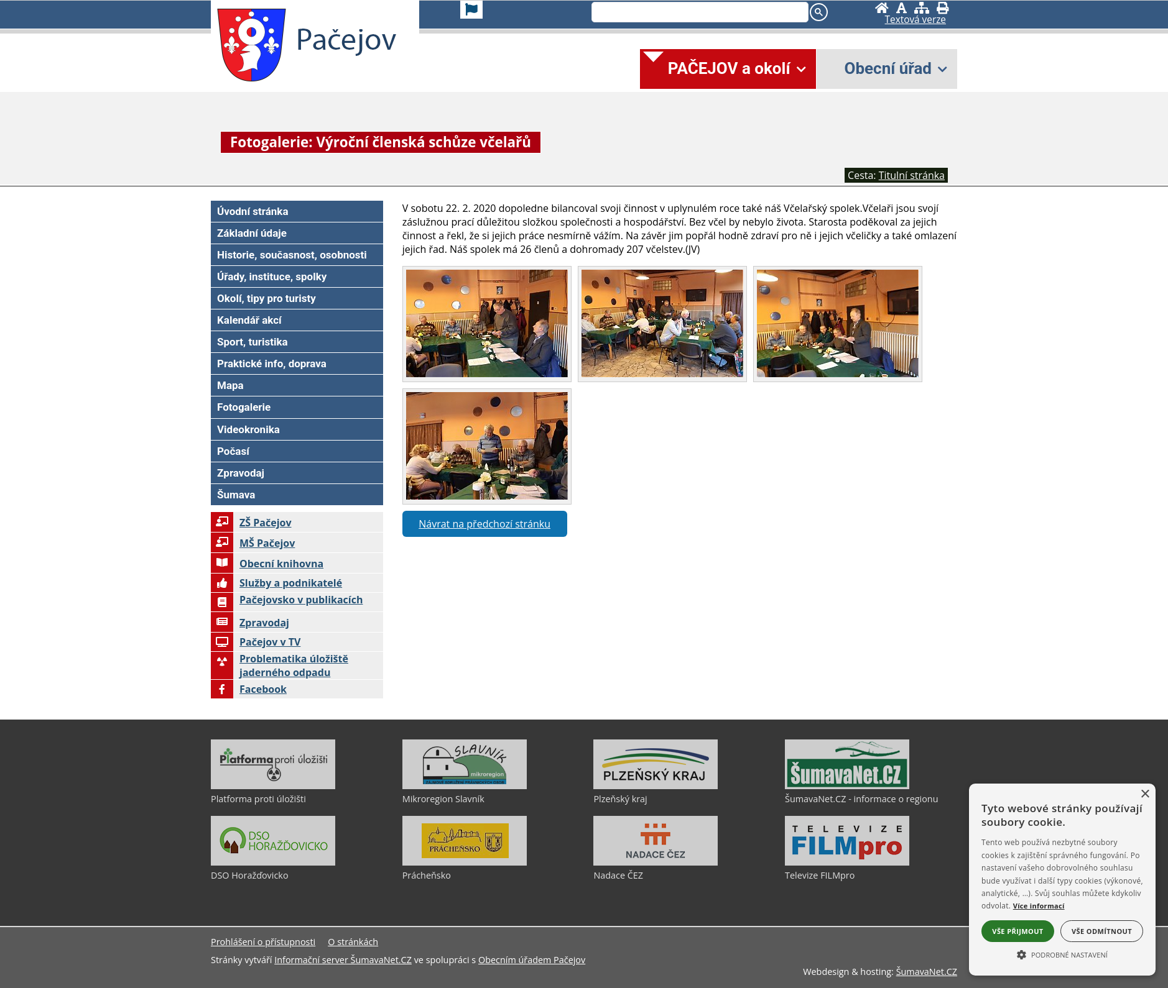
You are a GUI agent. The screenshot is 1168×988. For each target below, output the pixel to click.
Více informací (1039, 905)
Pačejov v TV (255, 642)
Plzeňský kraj (620, 799)
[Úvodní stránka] (882, 8)
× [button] (1144, 794)
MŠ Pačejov (253, 543)
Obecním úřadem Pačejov (531, 960)
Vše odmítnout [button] (1102, 931)
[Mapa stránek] (921, 8)
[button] (1062, 953)
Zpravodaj (250, 622)
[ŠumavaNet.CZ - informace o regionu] (847, 786)
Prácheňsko (426, 875)
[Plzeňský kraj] (655, 786)
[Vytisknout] (942, 8)
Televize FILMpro (820, 875)
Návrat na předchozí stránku (484, 524)
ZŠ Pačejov (251, 522)
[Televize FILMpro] (847, 862)
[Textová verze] (915, 20)
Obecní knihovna (267, 563)
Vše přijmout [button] (1017, 931)
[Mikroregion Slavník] (464, 786)
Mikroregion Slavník (443, 799)
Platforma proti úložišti (258, 799)
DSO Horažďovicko (250, 875)
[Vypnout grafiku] (901, 8)
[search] (699, 13)
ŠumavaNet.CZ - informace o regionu (861, 799)
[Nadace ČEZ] (655, 862)
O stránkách (353, 942)
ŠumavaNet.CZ (926, 971)
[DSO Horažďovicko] (273, 862)
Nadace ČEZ (618, 875)
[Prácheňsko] (464, 862)
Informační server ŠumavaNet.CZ (343, 960)
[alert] (1062, 880)
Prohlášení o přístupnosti (263, 942)
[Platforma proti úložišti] (273, 786)
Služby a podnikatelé (276, 583)
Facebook (249, 689)
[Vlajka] (471, 10)
